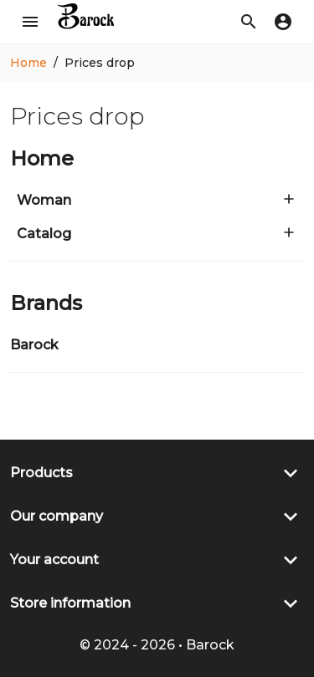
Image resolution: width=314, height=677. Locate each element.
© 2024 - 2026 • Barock (157, 645)
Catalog (44, 234)
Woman (44, 200)
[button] (248, 21)
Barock (34, 345)
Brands (46, 303)
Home (42, 158)
